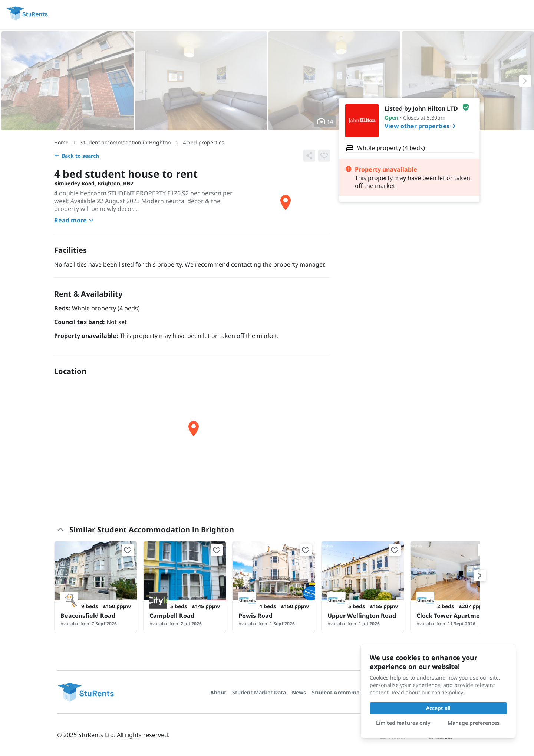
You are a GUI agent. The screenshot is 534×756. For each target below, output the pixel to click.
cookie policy (447, 692)
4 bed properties (203, 142)
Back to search (76, 155)
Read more (75, 220)
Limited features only (403, 722)
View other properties (421, 125)
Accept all (438, 707)
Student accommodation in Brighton (125, 142)
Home (61, 142)
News (299, 692)
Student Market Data (259, 692)
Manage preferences (474, 722)
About (218, 692)
